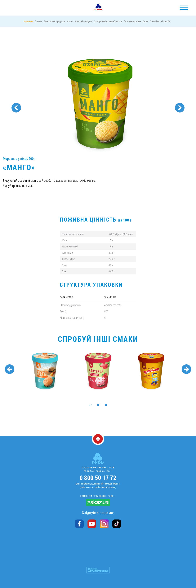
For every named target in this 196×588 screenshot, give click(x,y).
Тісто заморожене (132, 21)
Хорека (38, 21)
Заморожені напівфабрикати (108, 21)
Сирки (145, 21)
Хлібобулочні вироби (160, 21)
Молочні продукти (83, 21)
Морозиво (28, 21)
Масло (70, 21)
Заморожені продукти (54, 21)
